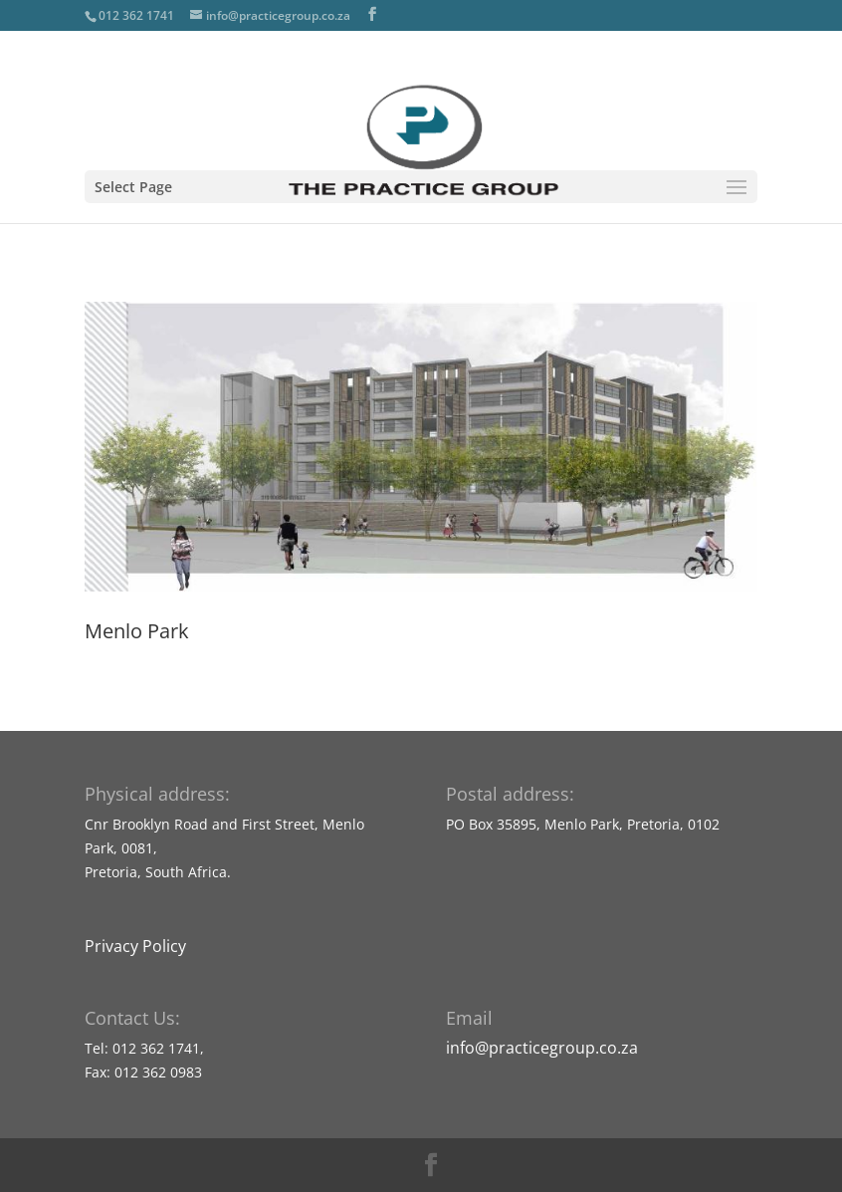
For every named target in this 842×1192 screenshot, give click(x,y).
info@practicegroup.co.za (542, 1048)
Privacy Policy (135, 946)
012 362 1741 (136, 15)
